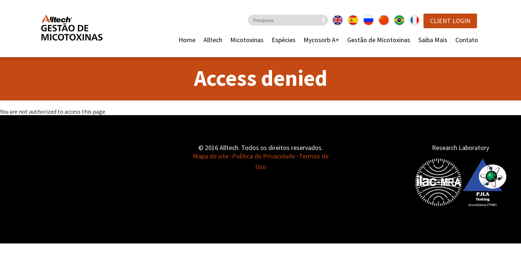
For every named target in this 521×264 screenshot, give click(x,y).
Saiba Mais (432, 40)
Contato (466, 40)
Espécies (284, 40)
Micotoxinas (247, 40)
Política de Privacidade (263, 156)
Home (187, 40)
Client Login (450, 20)
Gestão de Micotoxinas (378, 40)
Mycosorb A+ (321, 40)
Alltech (212, 40)
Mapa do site (210, 156)
